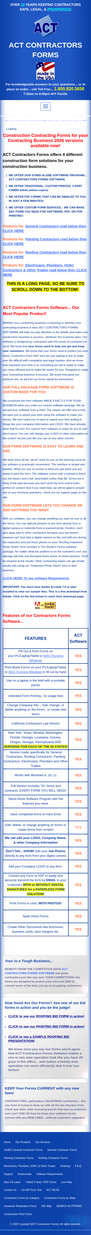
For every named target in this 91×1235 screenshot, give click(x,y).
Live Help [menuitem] (66, 1182)
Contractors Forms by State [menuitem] (59, 1198)
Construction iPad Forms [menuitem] (18, 1214)
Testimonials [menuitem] (24, 1174)
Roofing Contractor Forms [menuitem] (52, 1158)
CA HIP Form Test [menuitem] (31, 1190)
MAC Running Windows (25, 672)
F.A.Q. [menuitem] (78, 1166)
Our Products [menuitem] (23, 1142)
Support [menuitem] (8, 1174)
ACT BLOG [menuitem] (53, 1190)
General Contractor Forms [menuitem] (62, 1150)
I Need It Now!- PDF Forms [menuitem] (40, 1182)
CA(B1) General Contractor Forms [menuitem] (23, 1150)
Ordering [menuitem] (65, 1166)
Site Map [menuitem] (46, 1206)
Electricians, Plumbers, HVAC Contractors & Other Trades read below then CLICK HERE (45, 270)
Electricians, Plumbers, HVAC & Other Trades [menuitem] (29, 1166)
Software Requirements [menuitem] (49, 1174)
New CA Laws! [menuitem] (12, 1182)
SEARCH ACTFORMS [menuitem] (69, 1206)
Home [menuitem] (7, 1142)
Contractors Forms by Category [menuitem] (21, 1198)
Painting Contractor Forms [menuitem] (18, 1158)
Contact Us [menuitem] (10, 1190)
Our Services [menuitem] (42, 1142)
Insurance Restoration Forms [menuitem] (20, 1206)
